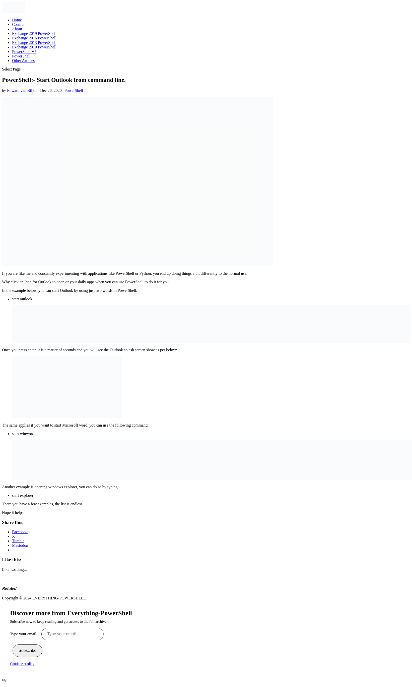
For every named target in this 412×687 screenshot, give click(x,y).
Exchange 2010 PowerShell (34, 47)
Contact (18, 24)
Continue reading (22, 664)
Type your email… (25, 634)
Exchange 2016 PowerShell (34, 38)
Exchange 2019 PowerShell (34, 33)
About (17, 29)
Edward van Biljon (22, 90)
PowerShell (21, 56)
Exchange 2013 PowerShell (34, 42)
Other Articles (23, 60)
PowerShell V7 (24, 51)
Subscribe (27, 650)
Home (17, 20)
